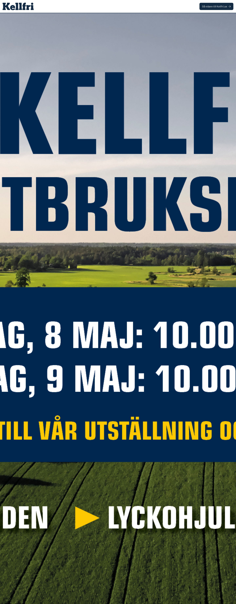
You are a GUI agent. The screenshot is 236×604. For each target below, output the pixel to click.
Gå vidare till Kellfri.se (216, 6)
